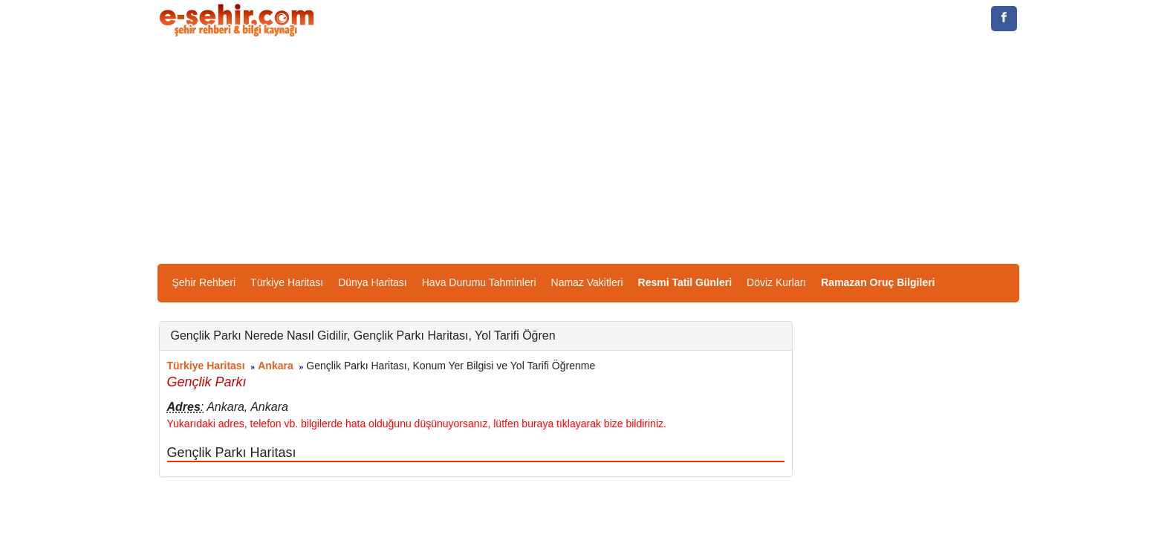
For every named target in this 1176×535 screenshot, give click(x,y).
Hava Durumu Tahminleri (479, 282)
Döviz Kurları (776, 282)
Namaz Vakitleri (587, 282)
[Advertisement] (588, 152)
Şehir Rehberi (204, 282)
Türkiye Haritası (286, 282)
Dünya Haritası (372, 282)
